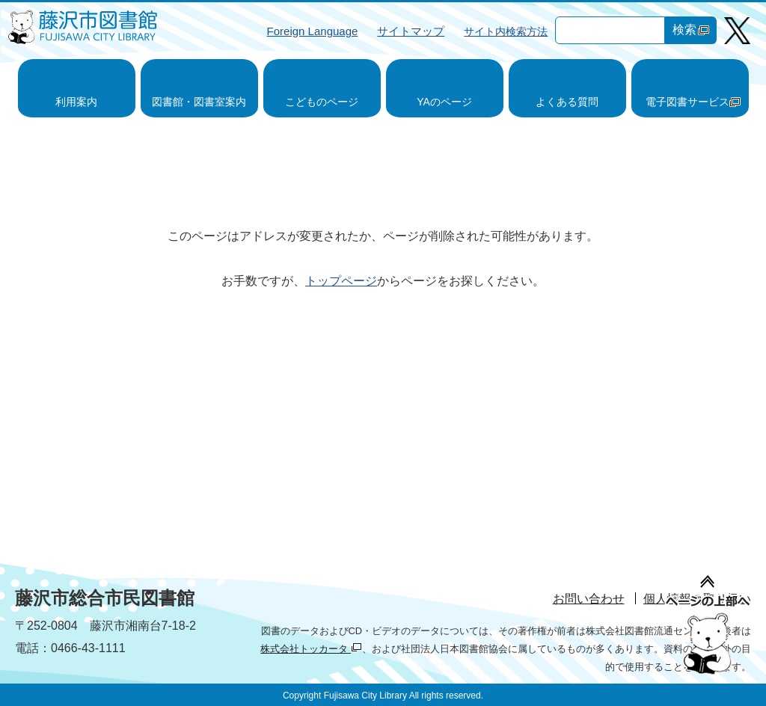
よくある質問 (567, 102)
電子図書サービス (693, 102)
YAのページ (444, 102)
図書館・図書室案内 (199, 102)
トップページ (341, 280)
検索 (690, 29)
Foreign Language (312, 31)
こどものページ (321, 102)
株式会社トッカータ (311, 648)
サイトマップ (410, 31)
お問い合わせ (589, 598)
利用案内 (76, 102)
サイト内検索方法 (506, 31)
